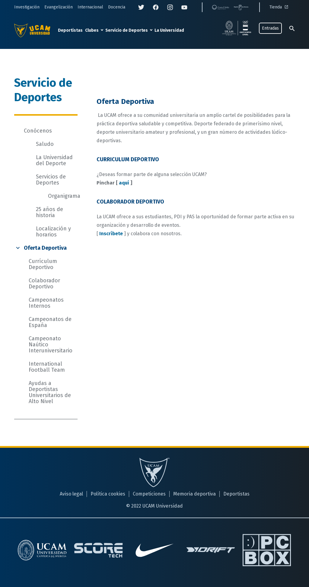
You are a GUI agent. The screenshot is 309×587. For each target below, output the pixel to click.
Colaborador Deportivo (44, 283)
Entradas (270, 28)
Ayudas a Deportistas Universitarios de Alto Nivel (50, 392)
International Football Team (47, 367)
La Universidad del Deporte (54, 160)
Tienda (279, 7)
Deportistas (70, 30)
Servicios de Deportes (51, 179)
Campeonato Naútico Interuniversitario (50, 344)
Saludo (45, 144)
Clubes (92, 30)
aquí (124, 183)
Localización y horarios (53, 231)
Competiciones (149, 494)
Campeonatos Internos (46, 303)
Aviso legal (71, 494)
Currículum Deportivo (43, 264)
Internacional (90, 7)
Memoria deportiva (194, 494)
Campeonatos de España (50, 322)
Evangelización (58, 7)
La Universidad (169, 30)
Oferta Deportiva (45, 248)
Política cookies (108, 494)
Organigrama (64, 196)
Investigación (27, 7)
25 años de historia (49, 212)
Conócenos (38, 130)
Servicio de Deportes (126, 30)
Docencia (116, 7)
